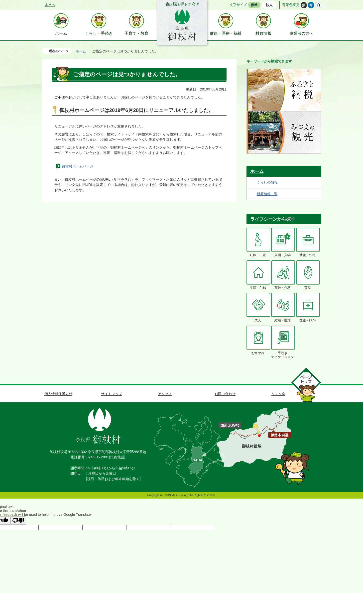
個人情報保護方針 (58, 394)
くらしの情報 (267, 182)
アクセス (165, 394)
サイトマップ (111, 394)
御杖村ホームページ (77, 166)
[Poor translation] (18, 521)
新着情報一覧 (267, 194)
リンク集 (278, 394)
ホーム (81, 51)
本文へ (50, 5)
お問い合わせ (225, 394)
